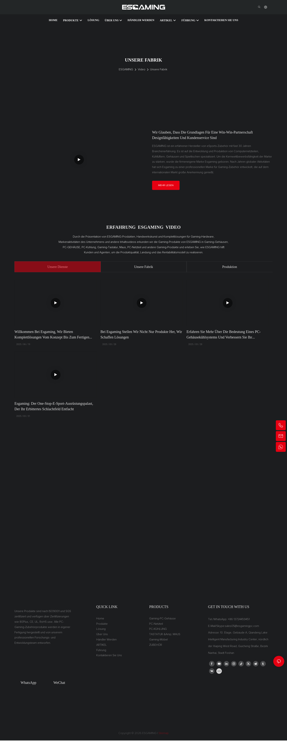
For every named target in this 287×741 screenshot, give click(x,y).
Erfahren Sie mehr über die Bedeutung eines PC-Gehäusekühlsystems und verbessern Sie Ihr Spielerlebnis (224, 335)
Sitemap (163, 733)
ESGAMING (126, 69)
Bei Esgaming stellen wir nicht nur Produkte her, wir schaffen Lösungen (141, 335)
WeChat (59, 683)
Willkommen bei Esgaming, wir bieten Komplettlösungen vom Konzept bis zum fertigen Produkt (51, 335)
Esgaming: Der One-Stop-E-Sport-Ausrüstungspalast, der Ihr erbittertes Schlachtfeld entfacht (53, 407)
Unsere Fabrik (158, 69)
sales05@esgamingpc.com (242, 626)
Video (141, 69)
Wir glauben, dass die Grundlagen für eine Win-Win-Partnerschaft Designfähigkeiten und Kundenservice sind (202, 135)
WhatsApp (28, 683)
